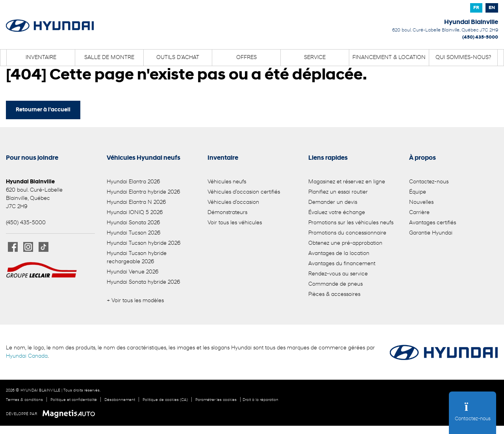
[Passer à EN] (491, 8)
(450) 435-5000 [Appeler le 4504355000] (480, 37)
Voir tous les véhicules (235, 223)
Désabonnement (119, 400)
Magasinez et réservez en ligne (346, 182)
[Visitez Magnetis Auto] (71, 414)
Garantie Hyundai (430, 233)
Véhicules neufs (227, 182)
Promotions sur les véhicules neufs (350, 223)
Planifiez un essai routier (338, 192)
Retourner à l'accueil (43, 110)
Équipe (417, 192)
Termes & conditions (24, 400)
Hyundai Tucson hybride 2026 (143, 243)
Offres (246, 58)
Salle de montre (109, 58)
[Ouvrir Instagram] (28, 247)
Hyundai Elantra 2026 (133, 182)
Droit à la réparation (260, 400)
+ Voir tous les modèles (135, 301)
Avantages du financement (341, 264)
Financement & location (389, 58)
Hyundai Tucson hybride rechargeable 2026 (137, 258)
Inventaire (41, 58)
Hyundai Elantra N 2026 (136, 202)
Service (315, 58)
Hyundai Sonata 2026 (133, 223)
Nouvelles (421, 202)
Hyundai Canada (27, 356)
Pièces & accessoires (334, 294)
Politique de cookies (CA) (165, 400)
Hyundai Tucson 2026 (133, 233)
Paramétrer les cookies (216, 400)
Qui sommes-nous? (463, 58)
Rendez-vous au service (338, 274)
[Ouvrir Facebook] (13, 247)
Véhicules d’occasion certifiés (244, 192)
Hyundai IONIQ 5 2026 (135, 213)
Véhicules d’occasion (233, 202)
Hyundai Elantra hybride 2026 (143, 192)
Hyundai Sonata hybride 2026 (143, 282)
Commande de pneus (335, 284)
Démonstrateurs (227, 213)
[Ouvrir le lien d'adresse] (445, 30)
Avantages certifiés (432, 223)
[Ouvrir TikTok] (43, 247)
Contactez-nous (428, 182)
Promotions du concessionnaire (347, 233)
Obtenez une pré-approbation (345, 243)
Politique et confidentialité (73, 400)
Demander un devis (332, 202)
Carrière (419, 213)
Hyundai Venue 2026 (132, 272)
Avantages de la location (338, 254)
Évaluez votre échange (336, 213)
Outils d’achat (177, 58)
